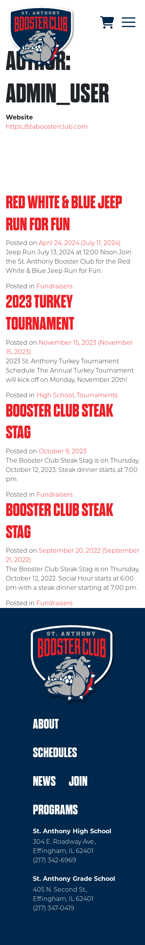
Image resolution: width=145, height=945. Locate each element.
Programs (55, 809)
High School (55, 395)
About (45, 724)
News (44, 781)
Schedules (55, 752)
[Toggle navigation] (128, 22)
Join (78, 781)
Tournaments (97, 395)
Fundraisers (54, 286)
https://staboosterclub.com (47, 126)
